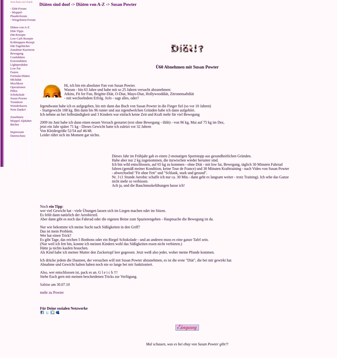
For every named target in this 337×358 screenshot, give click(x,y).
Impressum (17, 132)
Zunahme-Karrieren (22, 49)
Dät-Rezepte (18, 34)
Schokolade (17, 94)
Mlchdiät (15, 79)
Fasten (14, 72)
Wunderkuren (18, 105)
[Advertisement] (20, 152)
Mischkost (16, 83)
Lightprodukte (19, 64)
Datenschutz (17, 135)
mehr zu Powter (52, 292)
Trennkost (16, 102)
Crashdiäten (17, 57)
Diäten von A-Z (19, 27)
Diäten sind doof (54, 4)
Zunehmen (16, 117)
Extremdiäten (18, 61)
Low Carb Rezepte (21, 38)
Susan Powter (18, 98)
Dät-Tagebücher (20, 46)
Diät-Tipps (16, 31)
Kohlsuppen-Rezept (22, 42)
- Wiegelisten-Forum (23, 19)
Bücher (14, 124)
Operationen (17, 87)
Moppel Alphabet (21, 120)
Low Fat (15, 68)
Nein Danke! (18, 109)
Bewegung (16, 53)
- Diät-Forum (18, 8)
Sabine (45, 284)
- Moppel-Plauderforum (18, 14)
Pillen (13, 91)
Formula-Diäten (20, 76)
